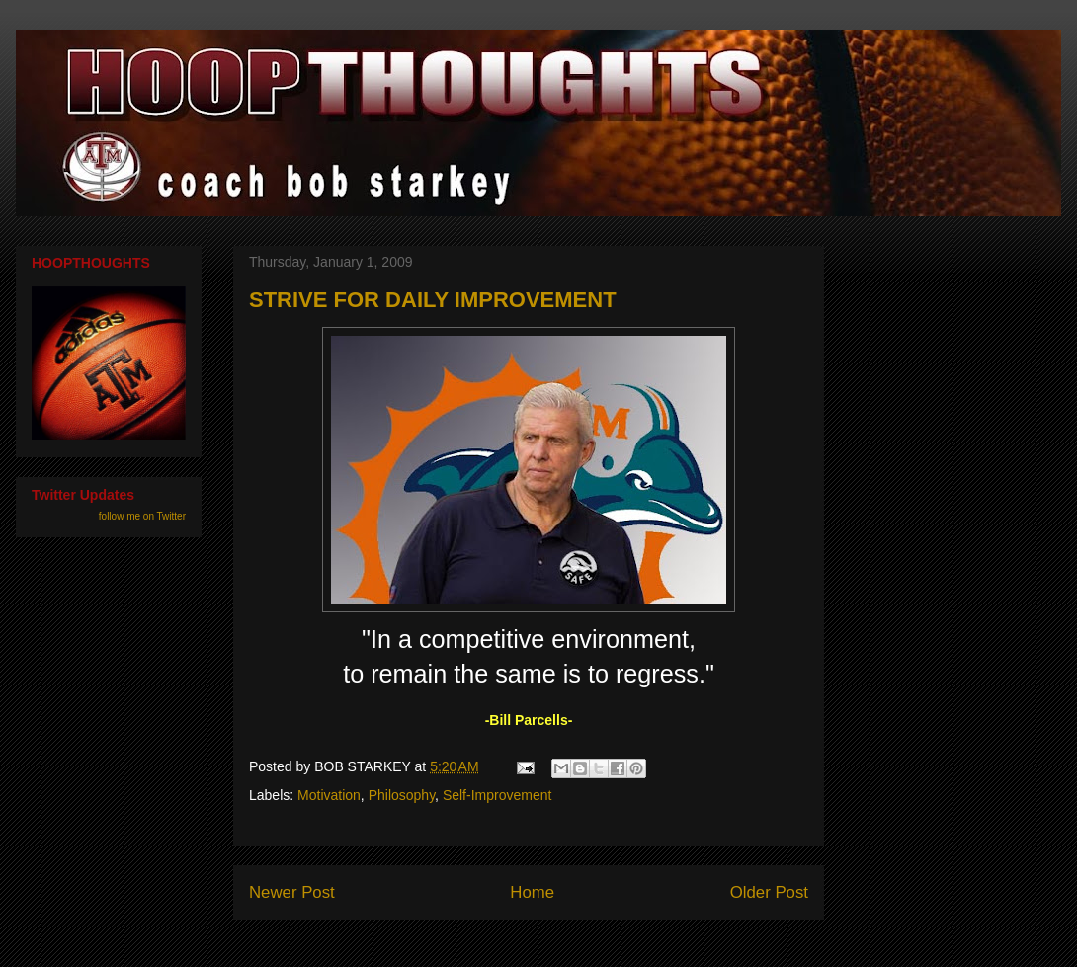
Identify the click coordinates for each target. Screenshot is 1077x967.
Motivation (329, 795)
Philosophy (402, 795)
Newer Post (292, 892)
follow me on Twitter (142, 516)
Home (532, 892)
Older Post (769, 892)
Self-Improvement (497, 795)
